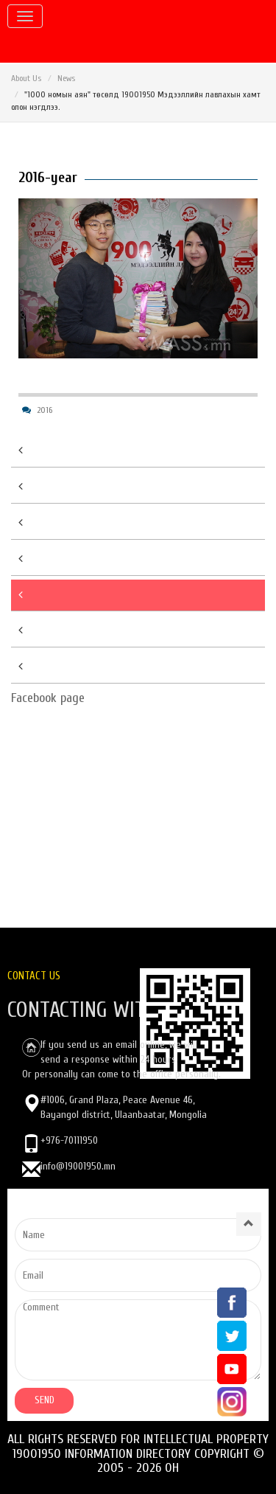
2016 (44, 410)
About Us (26, 78)
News (66, 78)
